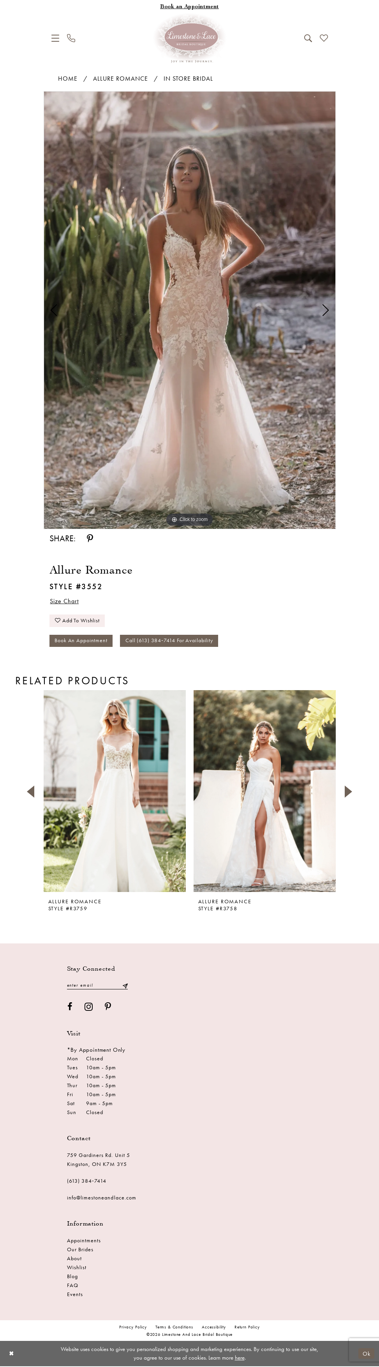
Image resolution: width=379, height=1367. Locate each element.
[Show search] (308, 38)
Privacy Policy (133, 1327)
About (74, 1259)
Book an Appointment (81, 641)
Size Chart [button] (64, 601)
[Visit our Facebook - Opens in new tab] (70, 1007)
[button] (55, 38)
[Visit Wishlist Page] (324, 38)
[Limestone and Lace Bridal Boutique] (189, 38)
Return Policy (247, 1327)
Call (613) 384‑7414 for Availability (169, 641)
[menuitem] (55, 38)
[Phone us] (71, 38)
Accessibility (214, 1327)
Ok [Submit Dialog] (366, 1354)
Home (68, 78)
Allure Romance (120, 78)
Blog (72, 1276)
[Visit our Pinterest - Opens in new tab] (108, 1007)
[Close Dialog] (11, 1354)
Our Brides (80, 1250)
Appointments (84, 1241)
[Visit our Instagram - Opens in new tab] (88, 1007)
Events (75, 1294)
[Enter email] (97, 986)
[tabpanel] (189, 310)
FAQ (72, 1285)
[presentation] (115, 792)
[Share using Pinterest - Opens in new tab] (89, 539)
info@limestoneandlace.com (102, 1198)
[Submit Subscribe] (124, 986)
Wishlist (76, 1268)
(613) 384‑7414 (87, 1181)
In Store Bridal (188, 78)
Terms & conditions (174, 1327)
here (240, 1358)
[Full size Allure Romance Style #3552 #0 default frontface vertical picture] (189, 310)
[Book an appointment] (190, 7)
